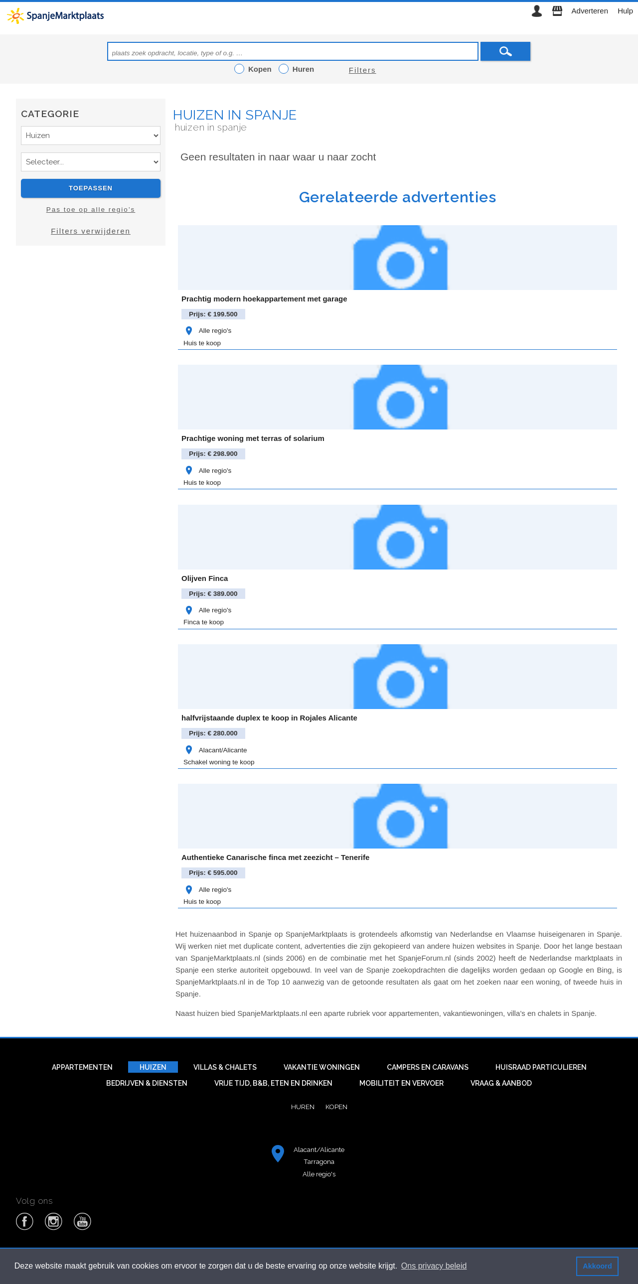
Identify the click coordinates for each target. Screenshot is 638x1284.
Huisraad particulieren (541, 1067)
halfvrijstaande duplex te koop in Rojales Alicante (269, 717)
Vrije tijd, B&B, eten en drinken (273, 1083)
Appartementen (82, 1067)
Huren (303, 1107)
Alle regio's (207, 330)
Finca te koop (203, 622)
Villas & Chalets (225, 1067)
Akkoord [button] (597, 1266)
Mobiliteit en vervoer (401, 1083)
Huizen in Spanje (235, 115)
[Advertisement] (90, 342)
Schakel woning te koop (219, 762)
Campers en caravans (428, 1067)
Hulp (625, 10)
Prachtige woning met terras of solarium (252, 438)
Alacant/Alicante (215, 750)
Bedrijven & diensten (146, 1083)
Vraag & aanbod (501, 1083)
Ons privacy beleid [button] (434, 1266)
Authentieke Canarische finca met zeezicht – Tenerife (275, 857)
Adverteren (590, 10)
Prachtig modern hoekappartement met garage (264, 298)
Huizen (153, 1067)
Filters (362, 70)
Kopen (336, 1107)
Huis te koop (202, 343)
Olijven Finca (204, 578)
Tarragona (319, 1161)
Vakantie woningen (322, 1067)
